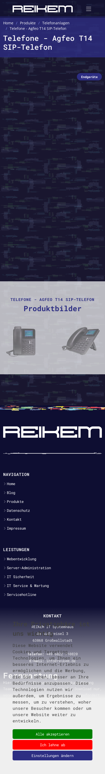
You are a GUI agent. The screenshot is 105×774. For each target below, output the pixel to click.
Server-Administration (29, 568)
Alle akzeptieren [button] (52, 734)
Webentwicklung (21, 559)
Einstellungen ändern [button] (53, 755)
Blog (11, 493)
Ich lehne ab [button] (52, 744)
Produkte (15, 501)
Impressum (16, 528)
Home (11, 484)
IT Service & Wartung (28, 586)
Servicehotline (21, 594)
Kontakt (14, 519)
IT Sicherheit (20, 577)
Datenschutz (18, 510)
